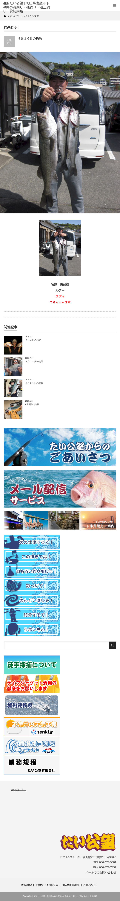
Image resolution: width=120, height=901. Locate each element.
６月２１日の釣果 (34, 361)
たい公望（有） (18, 789)
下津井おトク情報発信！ (47, 885)
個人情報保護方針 (72, 885)
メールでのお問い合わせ (100, 872)
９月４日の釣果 (33, 340)
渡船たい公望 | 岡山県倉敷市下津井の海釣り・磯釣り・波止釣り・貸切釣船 (65, 896)
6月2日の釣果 (32, 404)
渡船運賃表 (27, 885)
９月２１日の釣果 (34, 383)
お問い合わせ (90, 885)
